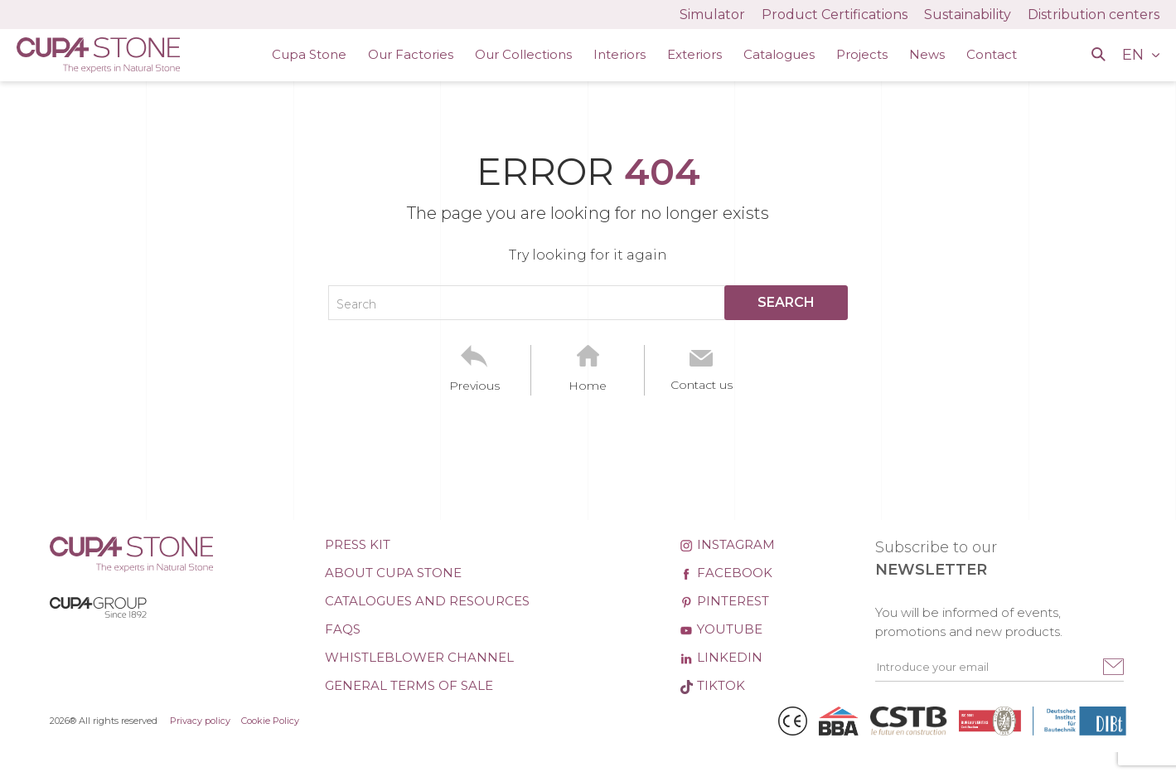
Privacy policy (200, 720)
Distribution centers (1093, 14)
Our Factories (410, 54)
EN (1135, 55)
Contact (991, 54)
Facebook (726, 572)
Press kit (357, 544)
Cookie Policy (270, 720)
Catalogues (779, 54)
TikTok (712, 685)
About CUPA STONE (393, 572)
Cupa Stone (309, 54)
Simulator (712, 14)
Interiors (619, 54)
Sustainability (967, 14)
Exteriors (694, 54)
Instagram (727, 544)
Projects (862, 54)
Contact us (701, 384)
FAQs (343, 629)
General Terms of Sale (409, 685)
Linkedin (721, 657)
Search (356, 304)
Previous (474, 385)
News (927, 54)
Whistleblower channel (419, 657)
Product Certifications (834, 14)
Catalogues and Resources (427, 601)
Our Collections (523, 54)
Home (588, 385)
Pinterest (724, 601)
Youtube (721, 629)
